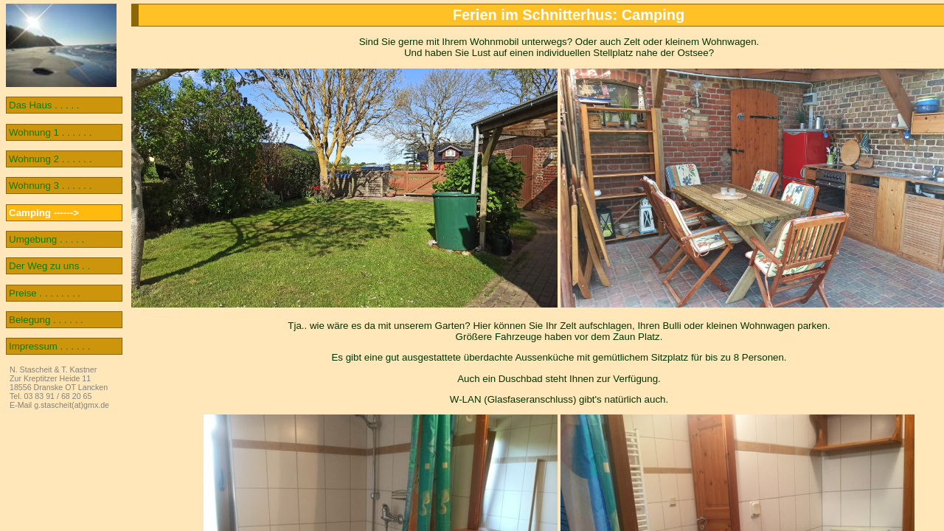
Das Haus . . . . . (44, 105)
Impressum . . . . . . (49, 346)
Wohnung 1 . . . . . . (50, 132)
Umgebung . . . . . (46, 239)
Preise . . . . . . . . (44, 293)
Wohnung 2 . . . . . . (50, 158)
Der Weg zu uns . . (49, 265)
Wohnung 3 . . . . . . (50, 185)
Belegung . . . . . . (46, 319)
